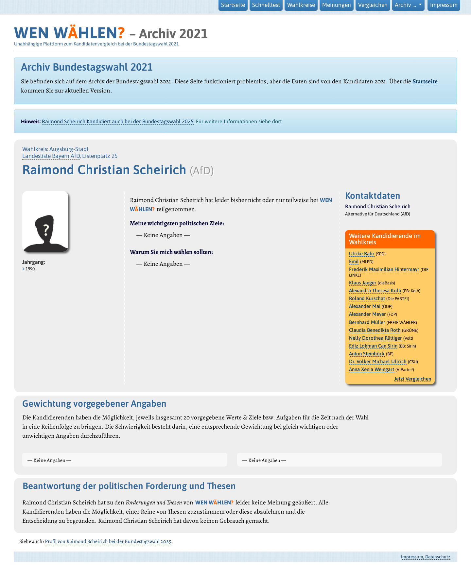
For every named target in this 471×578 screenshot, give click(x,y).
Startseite (233, 5)
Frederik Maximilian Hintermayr (384, 269)
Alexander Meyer (367, 314)
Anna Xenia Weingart (371, 369)
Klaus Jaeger (362, 282)
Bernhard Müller (367, 322)
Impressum (444, 5)
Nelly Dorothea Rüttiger (375, 338)
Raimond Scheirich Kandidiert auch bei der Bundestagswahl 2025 (118, 121)
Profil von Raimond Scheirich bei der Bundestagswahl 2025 (108, 541)
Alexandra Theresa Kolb (375, 290)
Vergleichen (373, 5)
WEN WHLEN (69, 33)
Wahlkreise (301, 5)
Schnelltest (266, 5)
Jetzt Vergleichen (412, 379)
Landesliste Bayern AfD (51, 156)
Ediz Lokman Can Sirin (373, 345)
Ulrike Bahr (362, 253)
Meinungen (336, 5)
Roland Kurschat (367, 298)
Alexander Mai (364, 306)
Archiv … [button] (406, 5)
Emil (354, 261)
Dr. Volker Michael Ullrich (378, 361)
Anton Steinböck (367, 353)
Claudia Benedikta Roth (375, 330)
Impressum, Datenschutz (425, 556)
